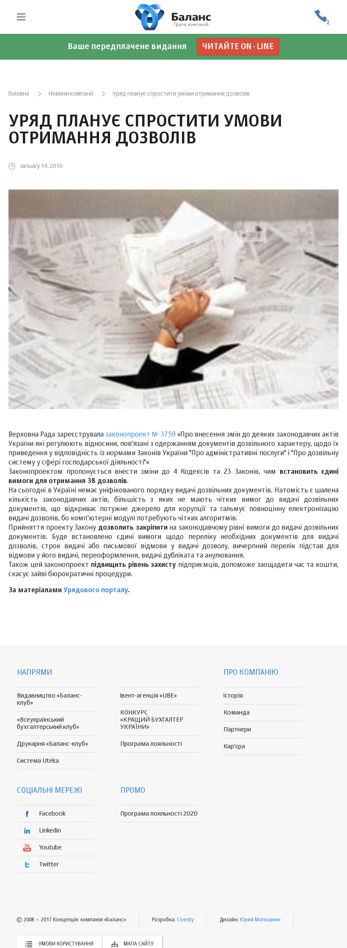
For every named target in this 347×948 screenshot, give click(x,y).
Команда (236, 712)
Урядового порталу (95, 590)
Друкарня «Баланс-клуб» (52, 744)
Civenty (185, 920)
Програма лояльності (151, 744)
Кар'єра (234, 746)
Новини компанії (71, 94)
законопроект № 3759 (140, 434)
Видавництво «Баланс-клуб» (50, 699)
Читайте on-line (238, 47)
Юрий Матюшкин (260, 920)
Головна (18, 94)
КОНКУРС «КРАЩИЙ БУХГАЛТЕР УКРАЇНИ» (151, 719)
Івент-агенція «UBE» (148, 695)
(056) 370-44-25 (322, 17)
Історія (233, 695)
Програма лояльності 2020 (159, 814)
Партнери (237, 729)
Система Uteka (38, 761)
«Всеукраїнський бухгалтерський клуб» (48, 723)
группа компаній (173, 17)
